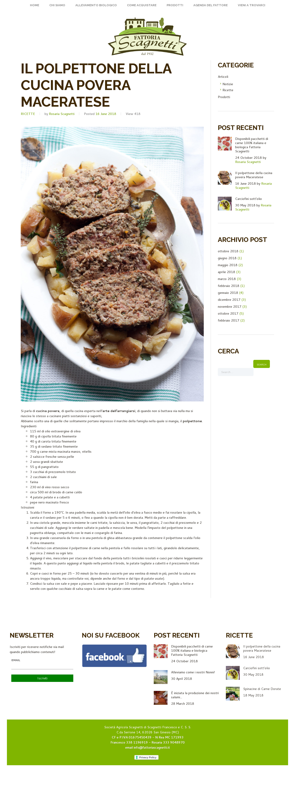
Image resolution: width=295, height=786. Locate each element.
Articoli (223, 76)
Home (34, 5)
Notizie (227, 84)
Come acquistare (141, 5)
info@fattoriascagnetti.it (152, 747)
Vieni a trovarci (251, 5)
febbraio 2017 (228, 320)
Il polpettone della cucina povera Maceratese (253, 175)
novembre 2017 (229, 306)
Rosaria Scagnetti (61, 113)
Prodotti (175, 5)
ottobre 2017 (228, 313)
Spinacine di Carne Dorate (262, 689)
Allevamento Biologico (96, 5)
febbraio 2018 (228, 285)
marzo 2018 (227, 279)
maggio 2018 (227, 265)
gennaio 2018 (228, 292)
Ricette (28, 113)
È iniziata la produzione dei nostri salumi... (195, 695)
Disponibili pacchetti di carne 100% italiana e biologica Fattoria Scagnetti (251, 145)
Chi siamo (57, 5)
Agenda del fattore (210, 5)
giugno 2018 (227, 258)
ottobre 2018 (228, 251)
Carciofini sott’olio (248, 198)
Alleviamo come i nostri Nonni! (193, 672)
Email (15, 660)
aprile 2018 (226, 272)
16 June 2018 (105, 113)
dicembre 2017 (229, 299)
